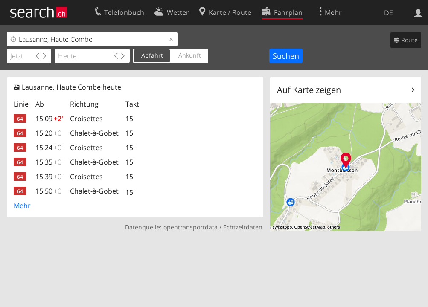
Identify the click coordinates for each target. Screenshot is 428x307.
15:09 (49, 118)
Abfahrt (152, 55)
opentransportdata (190, 227)
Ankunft (189, 55)
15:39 (49, 176)
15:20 (49, 133)
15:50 (49, 191)
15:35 (49, 162)
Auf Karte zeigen (309, 90)
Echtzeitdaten (242, 227)
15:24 (49, 147)
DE (388, 12)
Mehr (22, 205)
